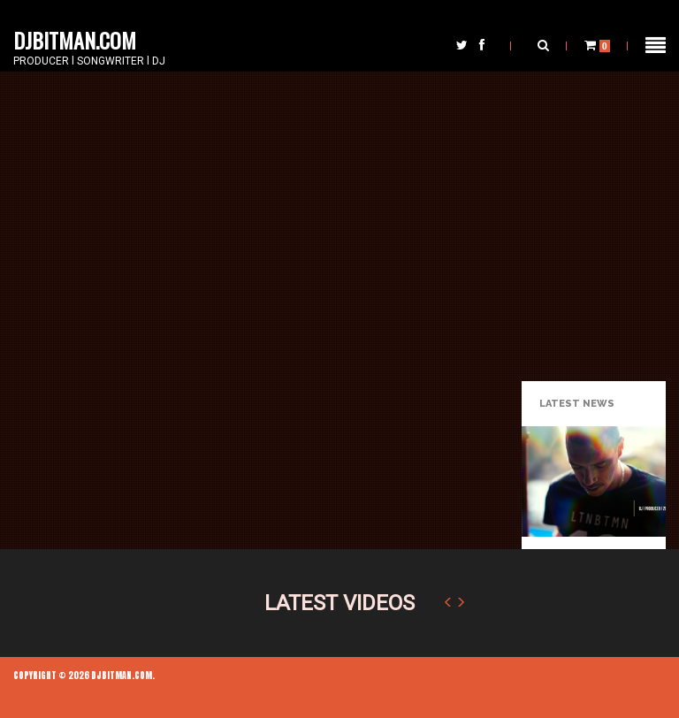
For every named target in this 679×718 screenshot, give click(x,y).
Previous (447, 602)
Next (461, 602)
